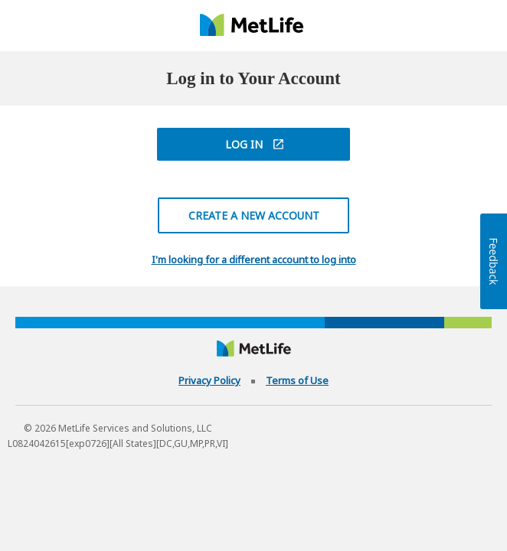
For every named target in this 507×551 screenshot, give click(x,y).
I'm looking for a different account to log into (254, 260)
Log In (244, 144)
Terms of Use (297, 380)
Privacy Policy (209, 380)
